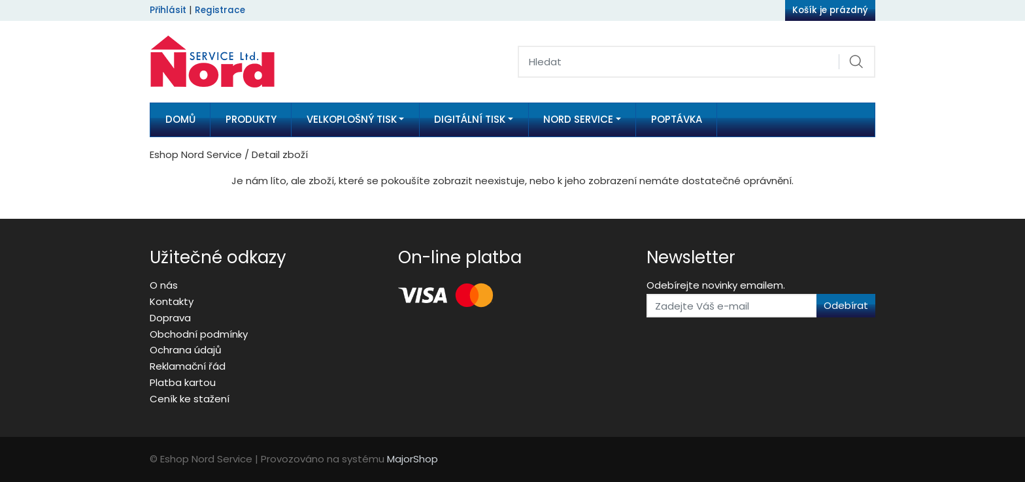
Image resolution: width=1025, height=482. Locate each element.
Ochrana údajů (186, 350)
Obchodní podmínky (199, 334)
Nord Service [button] (578, 119)
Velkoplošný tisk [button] (352, 119)
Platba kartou (183, 382)
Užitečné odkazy (218, 257)
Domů (180, 119)
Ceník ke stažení (189, 399)
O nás (164, 285)
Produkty (251, 119)
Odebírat (846, 305)
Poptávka (676, 119)
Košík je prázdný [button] (830, 10)
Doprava (170, 318)
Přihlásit (168, 10)
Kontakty (171, 301)
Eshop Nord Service (196, 154)
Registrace (220, 10)
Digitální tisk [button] (469, 119)
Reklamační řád (188, 366)
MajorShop (412, 459)
